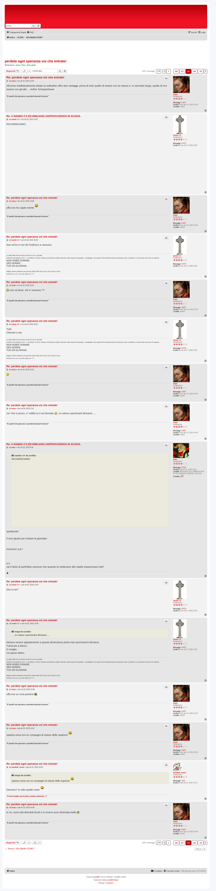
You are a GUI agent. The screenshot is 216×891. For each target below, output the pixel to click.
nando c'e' (177, 135)
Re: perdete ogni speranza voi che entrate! (35, 77)
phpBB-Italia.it (113, 880)
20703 (183, 467)
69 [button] (194, 71)
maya (175, 94)
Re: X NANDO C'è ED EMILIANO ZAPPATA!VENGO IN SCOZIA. (43, 116)
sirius (18, 65)
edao (175, 459)
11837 (183, 102)
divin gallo (31, 65)
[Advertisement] (121, 14)
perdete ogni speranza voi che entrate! (35, 61)
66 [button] (176, 71)
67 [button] (182, 71)
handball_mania (179, 773)
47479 (183, 143)
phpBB (96, 877)
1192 (183, 781)
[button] (158, 71)
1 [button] (168, 71)
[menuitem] (30, 32)
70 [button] (200, 71)
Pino (23, 65)
